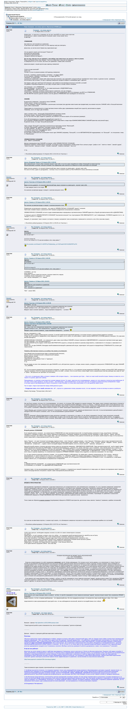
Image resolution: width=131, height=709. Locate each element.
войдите (30, 1)
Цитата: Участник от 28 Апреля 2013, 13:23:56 (37, 593)
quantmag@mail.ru (38, 10)
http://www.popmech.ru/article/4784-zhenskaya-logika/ (40, 659)
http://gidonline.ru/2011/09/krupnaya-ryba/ (47, 622)
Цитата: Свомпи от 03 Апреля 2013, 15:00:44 (37, 322)
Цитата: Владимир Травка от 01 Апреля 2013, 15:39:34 (40, 162)
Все (21, 23)
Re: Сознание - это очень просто (41, 157)
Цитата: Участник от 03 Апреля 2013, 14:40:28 (37, 303)
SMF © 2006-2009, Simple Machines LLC (72, 707)
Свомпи (8, 177)
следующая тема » (119, 19)
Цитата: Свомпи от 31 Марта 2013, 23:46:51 (36, 281)
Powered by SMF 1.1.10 (53, 707)
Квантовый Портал (14, 14)
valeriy (8, 588)
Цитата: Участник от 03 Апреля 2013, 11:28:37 (37, 182)
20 (18, 23)
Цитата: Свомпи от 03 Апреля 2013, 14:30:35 (37, 258)
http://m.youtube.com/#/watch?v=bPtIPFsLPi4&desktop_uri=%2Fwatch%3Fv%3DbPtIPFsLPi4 (50, 244)
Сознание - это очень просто (22, 19)
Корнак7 (29, 18)
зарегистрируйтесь (41, 1)
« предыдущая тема (108, 19)
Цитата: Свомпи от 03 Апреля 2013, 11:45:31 (37, 202)
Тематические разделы (17, 16)
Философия (15, 18)
